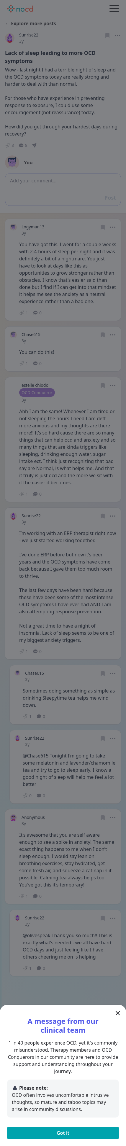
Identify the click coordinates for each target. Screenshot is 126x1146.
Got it (63, 1133)
